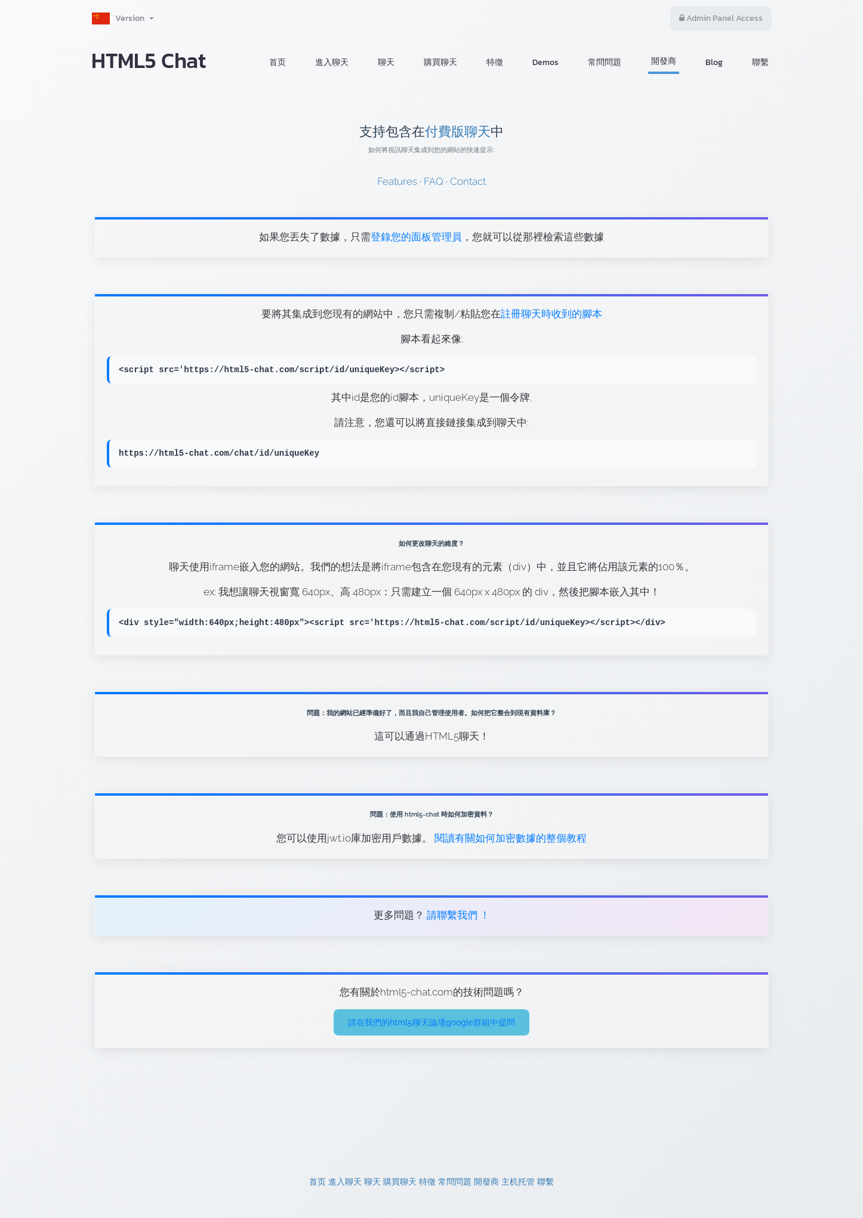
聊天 (386, 62)
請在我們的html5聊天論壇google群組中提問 (431, 1022)
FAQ (433, 181)
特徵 (494, 62)
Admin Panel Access (721, 18)
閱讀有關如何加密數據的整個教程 (510, 838)
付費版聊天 (458, 131)
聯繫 (760, 62)
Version (122, 18)
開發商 (663, 61)
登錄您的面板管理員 (416, 237)
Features (397, 181)
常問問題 (604, 62)
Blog (714, 62)
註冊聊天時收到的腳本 (551, 314)
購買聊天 (440, 62)
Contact (468, 181)
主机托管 (518, 1181)
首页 (277, 62)
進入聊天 (332, 62)
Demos (545, 62)
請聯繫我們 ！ (457, 915)
